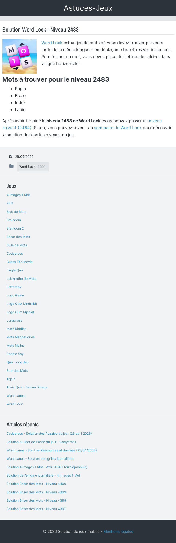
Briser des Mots (18, 237)
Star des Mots (17, 370)
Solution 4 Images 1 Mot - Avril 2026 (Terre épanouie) (47, 467)
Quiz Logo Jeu (18, 362)
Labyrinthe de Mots (21, 278)
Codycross (15, 253)
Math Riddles (16, 329)
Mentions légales (118, 531)
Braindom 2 (15, 228)
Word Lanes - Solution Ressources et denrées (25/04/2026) (52, 450)
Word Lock (51, 42)
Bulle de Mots (17, 245)
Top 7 (11, 379)
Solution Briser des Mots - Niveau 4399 (36, 492)
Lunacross (14, 320)
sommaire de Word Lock (118, 127)
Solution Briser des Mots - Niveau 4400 (36, 484)
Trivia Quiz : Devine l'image (27, 387)
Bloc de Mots (16, 212)
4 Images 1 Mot (18, 195)
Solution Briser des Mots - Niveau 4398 (36, 500)
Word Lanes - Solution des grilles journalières (40, 459)
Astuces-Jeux (88, 8)
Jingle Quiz (15, 270)
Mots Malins (15, 345)
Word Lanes (15, 396)
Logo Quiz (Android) (22, 304)
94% (10, 203)
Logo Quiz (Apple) (20, 312)
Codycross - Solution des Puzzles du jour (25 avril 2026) (49, 433)
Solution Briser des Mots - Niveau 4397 (36, 509)
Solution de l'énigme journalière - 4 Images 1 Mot (43, 475)
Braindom (14, 220)
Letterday (14, 287)
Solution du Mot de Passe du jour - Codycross (41, 442)
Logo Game (15, 295)
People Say (15, 354)
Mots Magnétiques (21, 337)
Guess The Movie (20, 262)
